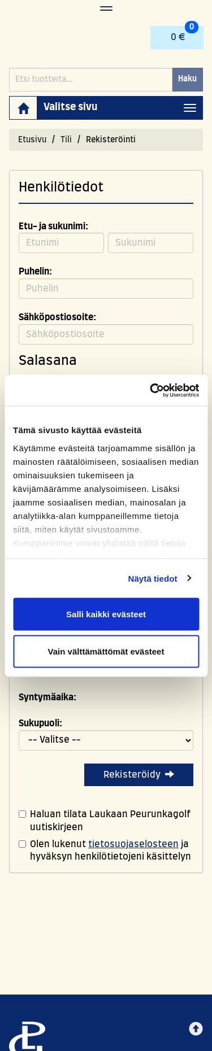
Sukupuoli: (40, 723)
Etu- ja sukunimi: (53, 226)
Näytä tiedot (153, 578)
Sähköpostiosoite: (57, 317)
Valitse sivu (70, 107)
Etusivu (32, 140)
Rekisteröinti (111, 140)
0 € (184, 34)
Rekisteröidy (138, 774)
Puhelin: (35, 271)
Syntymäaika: (47, 697)
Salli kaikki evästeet (106, 614)
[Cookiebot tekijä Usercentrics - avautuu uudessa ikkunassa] (151, 390)
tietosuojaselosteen (133, 844)
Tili (66, 140)
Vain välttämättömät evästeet (106, 651)
